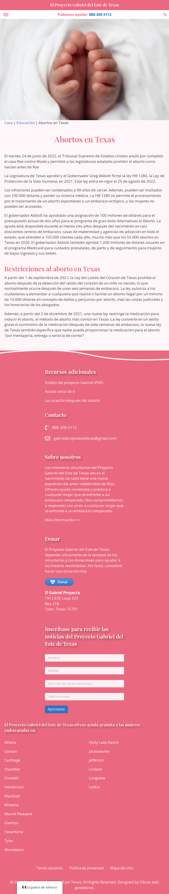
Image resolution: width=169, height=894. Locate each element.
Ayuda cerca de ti (60, 391)
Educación (26, 122)
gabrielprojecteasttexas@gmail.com (85, 438)
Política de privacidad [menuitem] (86, 868)
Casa (8, 122)
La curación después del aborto (72, 400)
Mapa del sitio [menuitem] (121, 868)
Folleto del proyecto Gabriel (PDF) (74, 382)
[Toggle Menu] (5, 14)
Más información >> (62, 519)
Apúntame (56, 709)
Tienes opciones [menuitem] (49, 868)
